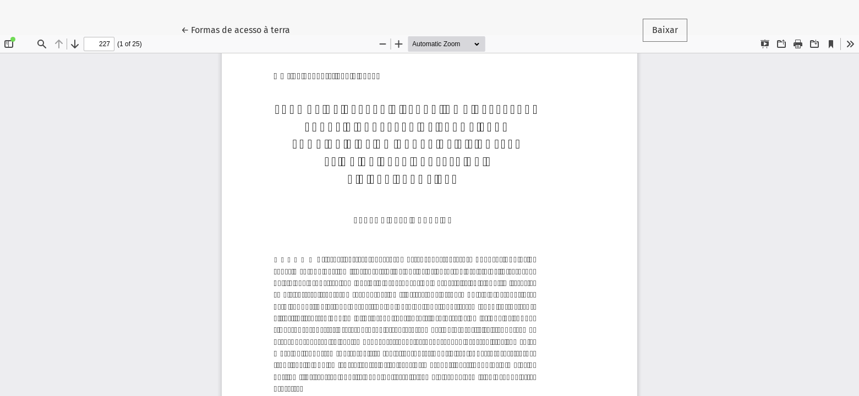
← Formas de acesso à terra (240, 29)
